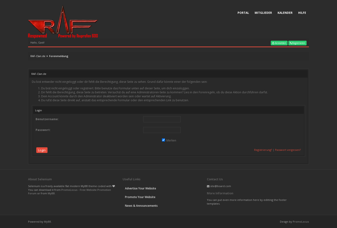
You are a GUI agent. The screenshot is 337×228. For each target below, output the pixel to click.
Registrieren (297, 43)
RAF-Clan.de (37, 56)
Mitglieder (263, 13)
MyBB (51, 193)
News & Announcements (141, 206)
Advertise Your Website (140, 188)
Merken (169, 140)
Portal (243, 13)
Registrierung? (263, 150)
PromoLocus (301, 221)
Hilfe (302, 13)
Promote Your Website (140, 197)
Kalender (285, 13)
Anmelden (279, 43)
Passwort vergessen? (288, 150)
